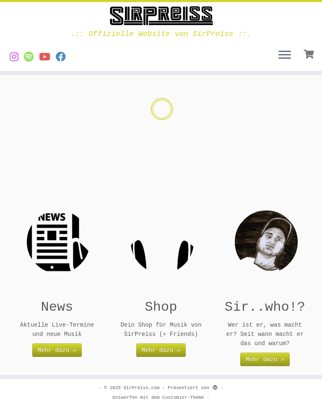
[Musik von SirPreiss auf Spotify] (31, 57)
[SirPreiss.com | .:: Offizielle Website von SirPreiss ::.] (161, 16)
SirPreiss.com (141, 387)
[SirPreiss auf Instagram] (17, 57)
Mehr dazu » (57, 350)
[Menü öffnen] (284, 55)
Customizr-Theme (183, 397)
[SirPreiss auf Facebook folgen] (63, 57)
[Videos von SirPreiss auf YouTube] (47, 57)
